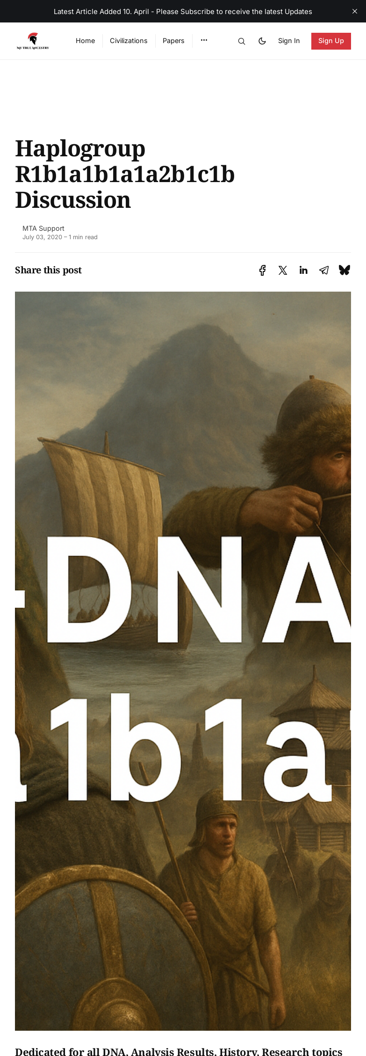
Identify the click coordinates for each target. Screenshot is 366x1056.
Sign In (289, 40)
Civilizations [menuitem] (129, 40)
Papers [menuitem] (174, 40)
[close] (354, 11)
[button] (204, 40)
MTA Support (43, 228)
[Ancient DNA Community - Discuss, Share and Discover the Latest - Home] (34, 41)
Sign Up (331, 40)
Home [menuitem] (85, 40)
